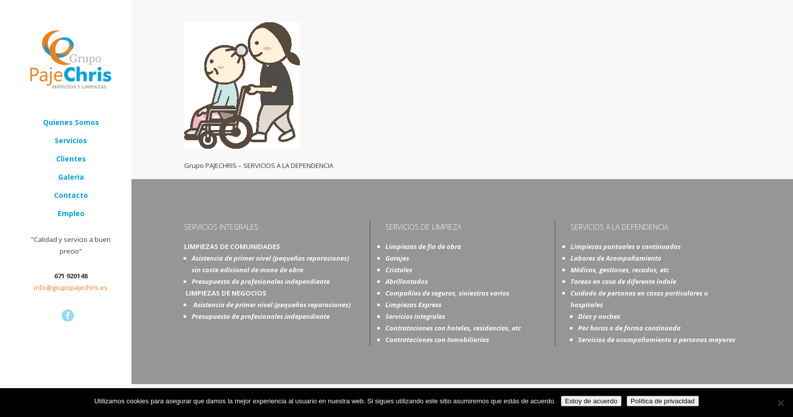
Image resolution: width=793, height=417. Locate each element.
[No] (780, 403)
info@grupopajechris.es (71, 287)
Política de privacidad (663, 401)
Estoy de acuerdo (591, 401)
